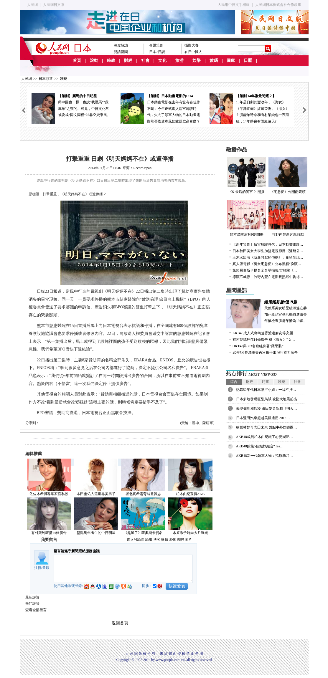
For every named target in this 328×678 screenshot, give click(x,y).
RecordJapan (142, 168)
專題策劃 (156, 45)
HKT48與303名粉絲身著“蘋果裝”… (260, 346)
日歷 (248, 60)
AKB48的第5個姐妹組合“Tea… (260, 446)
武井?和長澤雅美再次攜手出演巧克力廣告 (265, 352)
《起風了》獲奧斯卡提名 (143, 533)
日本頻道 (46, 79)
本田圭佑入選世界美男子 (96, 494)
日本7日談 (157, 52)
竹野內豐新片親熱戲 (287, 218)
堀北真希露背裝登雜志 (143, 494)
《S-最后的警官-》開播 (246, 175)
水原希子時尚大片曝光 (190, 533)
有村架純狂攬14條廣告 (49, 533)
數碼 (214, 60)
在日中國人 (193, 52)
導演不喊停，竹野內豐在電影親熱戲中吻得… (268, 277)
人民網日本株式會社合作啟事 (278, 5)
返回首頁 (120, 623)
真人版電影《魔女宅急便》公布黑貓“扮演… (267, 264)
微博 (164, 540)
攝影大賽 (191, 45)
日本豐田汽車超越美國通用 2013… (263, 418)
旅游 (179, 60)
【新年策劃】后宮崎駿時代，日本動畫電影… (268, 244)
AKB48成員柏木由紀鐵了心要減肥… (264, 437)
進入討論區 (135, 540)
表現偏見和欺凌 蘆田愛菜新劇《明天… (266, 408)
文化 (162, 60)
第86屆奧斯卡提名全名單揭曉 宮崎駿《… (265, 270)
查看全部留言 (36, 610)
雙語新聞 (121, 52)
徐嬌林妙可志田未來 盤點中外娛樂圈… (266, 427)
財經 (128, 60)
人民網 (32, 5)
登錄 (45, 568)
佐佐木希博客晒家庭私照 (48, 494)
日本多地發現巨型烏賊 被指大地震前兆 (266, 399)
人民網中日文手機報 (234, 5)
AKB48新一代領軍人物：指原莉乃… (264, 456)
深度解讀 (121, 45)
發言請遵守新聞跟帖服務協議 (77, 551)
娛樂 (196, 60)
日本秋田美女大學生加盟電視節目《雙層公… (268, 251)
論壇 (148, 540)
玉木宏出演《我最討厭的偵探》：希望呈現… (268, 257)
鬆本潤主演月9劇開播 (246, 218)
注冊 (37, 568)
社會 (145, 60)
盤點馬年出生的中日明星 (96, 533)
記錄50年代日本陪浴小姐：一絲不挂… (266, 390)
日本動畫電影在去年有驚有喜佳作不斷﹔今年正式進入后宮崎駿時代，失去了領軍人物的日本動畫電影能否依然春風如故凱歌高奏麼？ (160, 108)
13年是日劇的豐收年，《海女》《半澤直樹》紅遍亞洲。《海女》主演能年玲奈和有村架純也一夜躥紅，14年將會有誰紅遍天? (249, 108)
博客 (156, 540)
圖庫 (231, 60)
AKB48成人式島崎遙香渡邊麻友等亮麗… (264, 333)
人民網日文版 (53, 5)
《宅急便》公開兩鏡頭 (287, 175)
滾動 (94, 60)
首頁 (77, 60)
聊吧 (180, 540)
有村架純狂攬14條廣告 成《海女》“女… (264, 340)
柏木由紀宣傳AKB (190, 494)
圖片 (188, 540)
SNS (172, 540)
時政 (111, 60)
